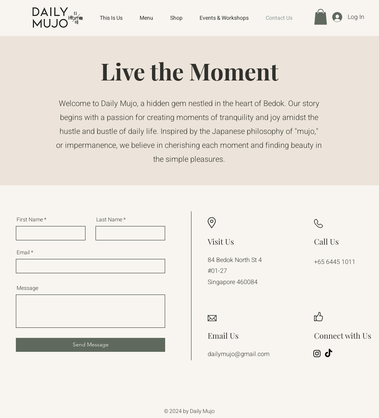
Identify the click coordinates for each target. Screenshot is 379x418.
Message (27, 288)
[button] (320, 17)
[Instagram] (317, 353)
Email (23, 252)
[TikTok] (328, 353)
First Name (30, 220)
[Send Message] (90, 345)
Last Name (109, 220)
